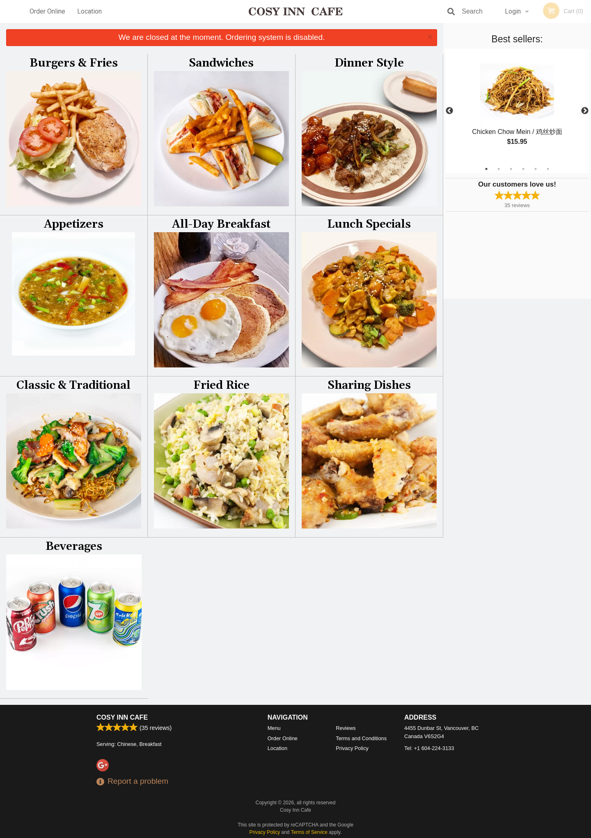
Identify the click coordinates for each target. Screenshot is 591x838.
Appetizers (73, 224)
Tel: (429, 748)
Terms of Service (309, 832)
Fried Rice (221, 385)
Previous (449, 111)
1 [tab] (486, 169)
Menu (274, 728)
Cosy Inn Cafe (122, 717)
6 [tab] (548, 169)
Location (89, 11)
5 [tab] (535, 169)
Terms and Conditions (361, 738)
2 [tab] (499, 169)
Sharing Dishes (369, 385)
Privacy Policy (352, 748)
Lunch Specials (369, 224)
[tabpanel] (517, 106)
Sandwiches (221, 63)
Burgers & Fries (74, 63)
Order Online (47, 11)
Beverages (74, 547)
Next (585, 111)
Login (513, 11)
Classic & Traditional (73, 385)
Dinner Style (369, 63)
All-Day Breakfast (221, 224)
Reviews (345, 728)
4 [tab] (523, 169)
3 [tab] (511, 169)
